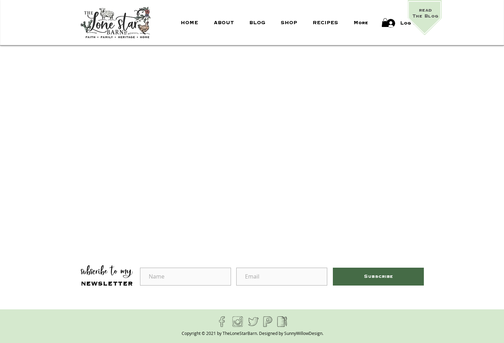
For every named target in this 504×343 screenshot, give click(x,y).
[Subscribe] (378, 277)
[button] (385, 22)
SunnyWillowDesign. (303, 333)
